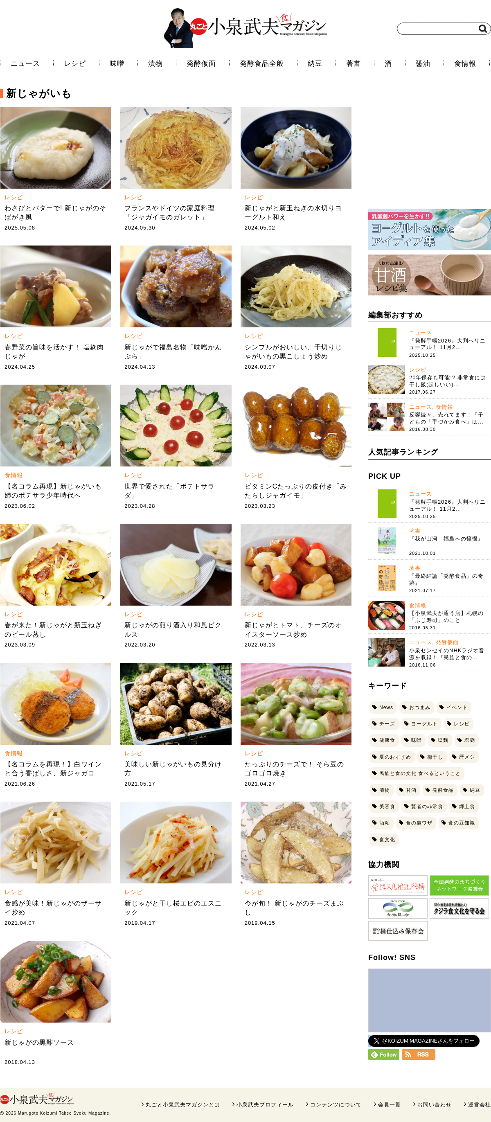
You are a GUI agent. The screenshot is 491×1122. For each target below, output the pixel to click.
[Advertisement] (429, 149)
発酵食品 (443, 790)
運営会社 (479, 1105)
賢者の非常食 (427, 806)
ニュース (25, 64)
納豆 (315, 64)
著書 (353, 64)
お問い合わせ (434, 1105)
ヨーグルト (424, 724)
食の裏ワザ (419, 823)
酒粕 (384, 823)
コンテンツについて (336, 1105)
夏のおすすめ (395, 757)
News (386, 707)
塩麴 (443, 740)
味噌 (117, 64)
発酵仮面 (201, 64)
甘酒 (411, 790)
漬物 (155, 64)
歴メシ (467, 757)
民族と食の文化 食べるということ (420, 773)
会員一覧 (389, 1105)
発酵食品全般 (262, 64)
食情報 (465, 64)
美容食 (387, 806)
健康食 (387, 740)
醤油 (423, 64)
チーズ (387, 724)
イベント (457, 707)
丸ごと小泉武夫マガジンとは (183, 1105)
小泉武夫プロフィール (265, 1105)
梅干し (435, 757)
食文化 (387, 840)
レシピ (75, 64)
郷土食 (467, 806)
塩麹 (469, 740)
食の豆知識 (461, 823)
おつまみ (419, 707)
